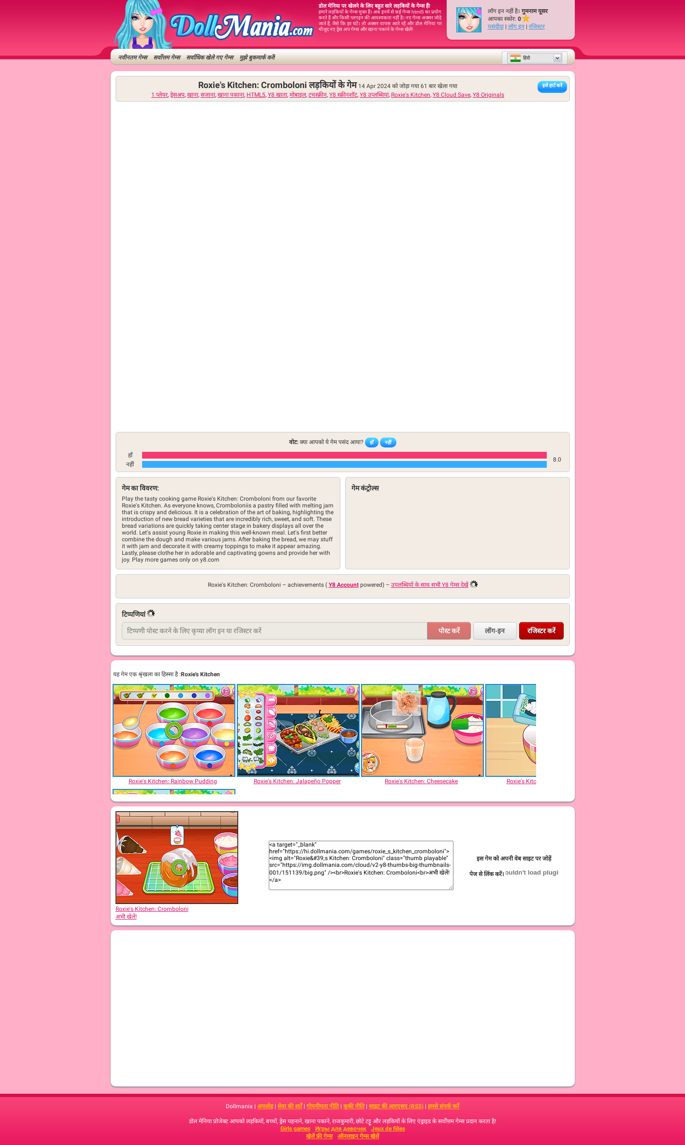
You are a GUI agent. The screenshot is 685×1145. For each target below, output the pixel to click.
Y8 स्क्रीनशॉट (343, 94)
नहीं (388, 442)
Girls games (295, 1128)
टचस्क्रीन (317, 94)
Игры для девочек (340, 1128)
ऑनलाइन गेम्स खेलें (358, 1136)
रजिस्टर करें (541, 631)
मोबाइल (298, 94)
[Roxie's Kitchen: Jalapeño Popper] (298, 730)
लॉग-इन (495, 631)
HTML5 (256, 94)
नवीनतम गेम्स (132, 57)
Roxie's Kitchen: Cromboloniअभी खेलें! (177, 909)
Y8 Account (344, 584)
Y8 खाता (277, 94)
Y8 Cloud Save (451, 94)
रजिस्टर (537, 26)
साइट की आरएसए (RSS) (396, 1106)
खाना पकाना (231, 94)
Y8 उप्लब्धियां (374, 94)
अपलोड (265, 1106)
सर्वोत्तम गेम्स (166, 57)
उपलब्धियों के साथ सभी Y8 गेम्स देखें (429, 584)
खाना (192, 94)
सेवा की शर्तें (289, 1106)
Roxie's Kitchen (410, 94)
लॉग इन (516, 26)
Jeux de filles (388, 1128)
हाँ (372, 442)
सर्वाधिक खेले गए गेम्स (209, 57)
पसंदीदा (496, 26)
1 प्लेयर (159, 94)
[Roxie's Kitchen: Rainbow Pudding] (173, 730)
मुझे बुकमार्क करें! (257, 57)
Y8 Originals (488, 94)
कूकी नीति (353, 1106)
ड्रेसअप (177, 94)
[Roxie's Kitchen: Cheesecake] (422, 730)
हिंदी (520, 58)
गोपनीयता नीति (322, 1106)
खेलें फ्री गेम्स (319, 1136)
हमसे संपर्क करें (443, 1106)
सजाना (208, 94)
